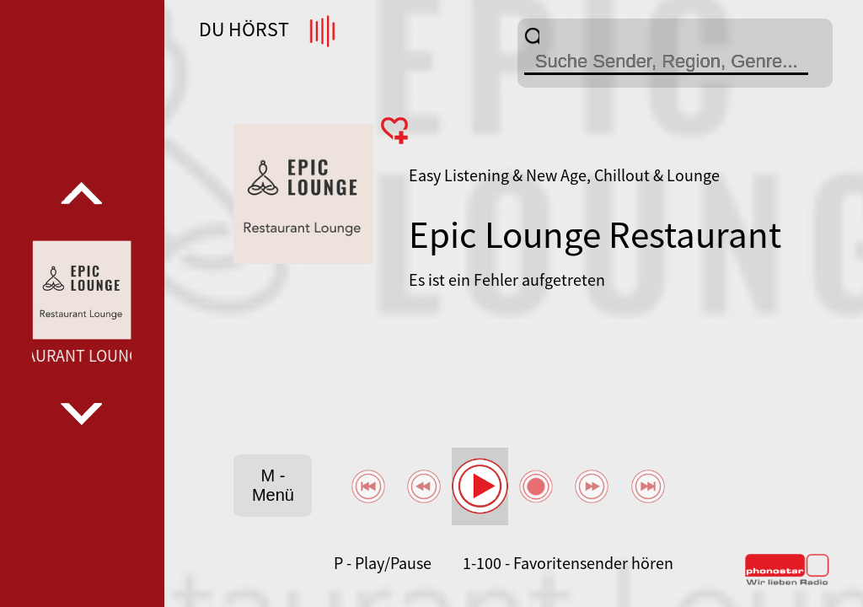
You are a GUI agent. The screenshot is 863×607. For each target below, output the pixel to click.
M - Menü (273, 485)
